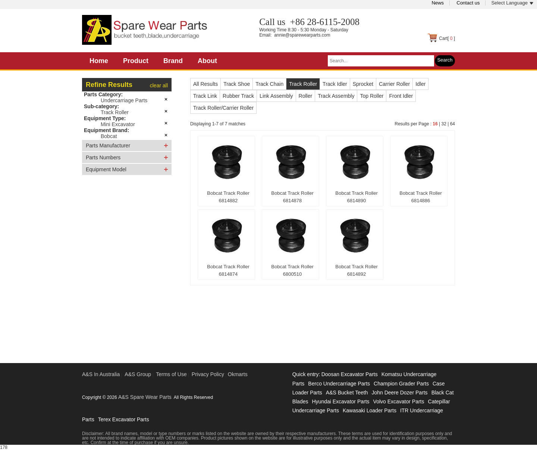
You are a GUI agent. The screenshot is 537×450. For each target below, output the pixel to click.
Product (135, 61)
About (207, 61)
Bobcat (109, 136)
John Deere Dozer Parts (399, 393)
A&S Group (138, 374)
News (437, 3)
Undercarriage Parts (124, 100)
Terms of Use (171, 374)
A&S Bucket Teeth (347, 393)
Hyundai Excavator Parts (340, 401)
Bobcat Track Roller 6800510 (292, 270)
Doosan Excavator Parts (349, 374)
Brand (173, 61)
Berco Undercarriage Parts (339, 384)
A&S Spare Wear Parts (145, 397)
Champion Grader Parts (401, 384)
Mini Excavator (118, 124)
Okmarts (238, 374)
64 (452, 123)
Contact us (468, 3)
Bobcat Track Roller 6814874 (228, 270)
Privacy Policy (208, 374)
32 (443, 123)
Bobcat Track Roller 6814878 (292, 196)
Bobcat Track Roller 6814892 (356, 270)
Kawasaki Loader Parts (369, 410)
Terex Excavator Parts (123, 419)
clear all (159, 85)
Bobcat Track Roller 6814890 (356, 196)
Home (99, 61)
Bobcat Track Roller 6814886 (420, 196)
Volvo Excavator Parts (398, 401)
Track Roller (115, 112)
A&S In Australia (101, 374)
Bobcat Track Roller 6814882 (228, 196)
